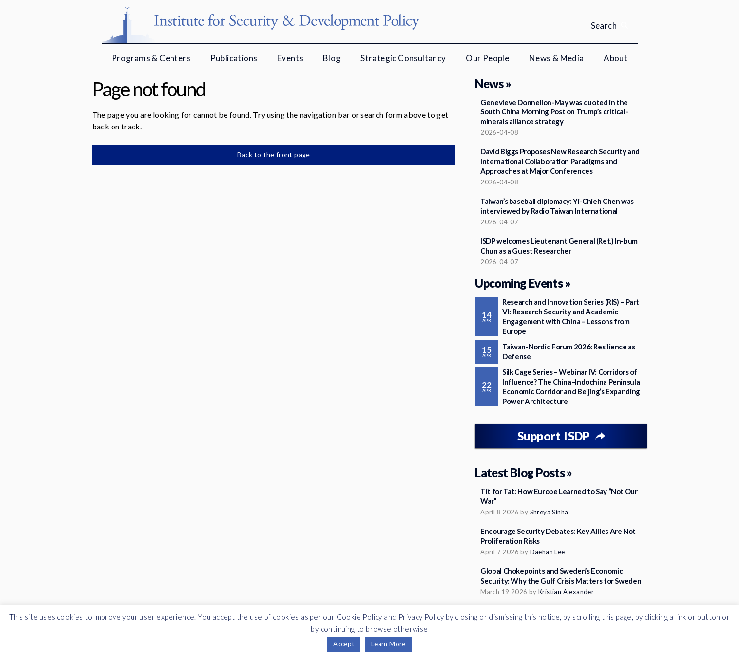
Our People (487, 58)
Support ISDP (553, 436)
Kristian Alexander (566, 592)
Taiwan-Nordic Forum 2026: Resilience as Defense (568, 351)
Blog (332, 58)
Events (290, 58)
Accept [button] (343, 644)
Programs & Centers (151, 58)
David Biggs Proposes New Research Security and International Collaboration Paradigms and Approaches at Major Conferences (560, 161)
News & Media (556, 58)
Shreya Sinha (549, 512)
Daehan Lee (547, 552)
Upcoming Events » (522, 283)
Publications (234, 58)
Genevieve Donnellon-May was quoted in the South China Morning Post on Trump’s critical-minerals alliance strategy (554, 112)
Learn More (388, 644)
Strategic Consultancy (403, 58)
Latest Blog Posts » (523, 472)
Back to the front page (273, 154)
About (615, 58)
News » (493, 83)
